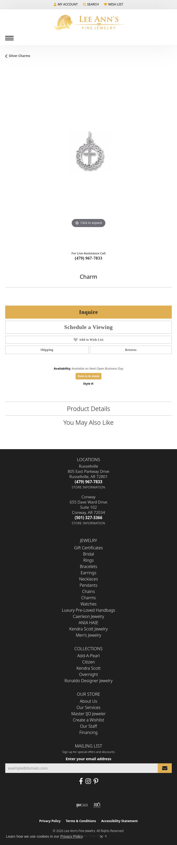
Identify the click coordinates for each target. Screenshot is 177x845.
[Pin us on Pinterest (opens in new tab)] (96, 781)
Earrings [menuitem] (88, 573)
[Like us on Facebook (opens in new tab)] (81, 781)
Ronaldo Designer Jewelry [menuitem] (88, 680)
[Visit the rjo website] (97, 805)
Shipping (46, 350)
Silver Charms (19, 56)
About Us (88, 701)
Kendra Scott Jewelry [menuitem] (88, 629)
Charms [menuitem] (88, 598)
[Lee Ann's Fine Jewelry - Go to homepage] (88, 22)
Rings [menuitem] (88, 560)
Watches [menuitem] (89, 604)
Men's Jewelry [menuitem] (88, 635)
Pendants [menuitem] (88, 585)
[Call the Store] (88, 481)
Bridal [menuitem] (88, 554)
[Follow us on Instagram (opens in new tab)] (88, 781)
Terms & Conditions (81, 821)
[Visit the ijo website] (82, 805)
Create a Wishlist (88, 720)
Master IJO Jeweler (88, 714)
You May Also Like (88, 422)
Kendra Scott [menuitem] (88, 668)
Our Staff (88, 726)
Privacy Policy (50, 821)
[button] (66, 4)
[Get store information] (88, 487)
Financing (89, 732)
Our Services (88, 707)
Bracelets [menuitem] (88, 566)
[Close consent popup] (101, 836)
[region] (88, 156)
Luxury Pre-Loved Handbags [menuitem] (88, 610)
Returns (131, 350)
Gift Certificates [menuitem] (88, 548)
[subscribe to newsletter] (165, 768)
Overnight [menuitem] (88, 674)
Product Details (88, 408)
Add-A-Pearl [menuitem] (88, 656)
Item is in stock (89, 376)
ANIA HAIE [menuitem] (88, 622)
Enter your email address (88, 758)
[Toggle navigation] (9, 38)
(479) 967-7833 (88, 258)
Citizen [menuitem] (88, 662)
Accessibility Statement (119, 821)
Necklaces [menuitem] (88, 579)
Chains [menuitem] (88, 591)
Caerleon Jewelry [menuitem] (88, 616)
